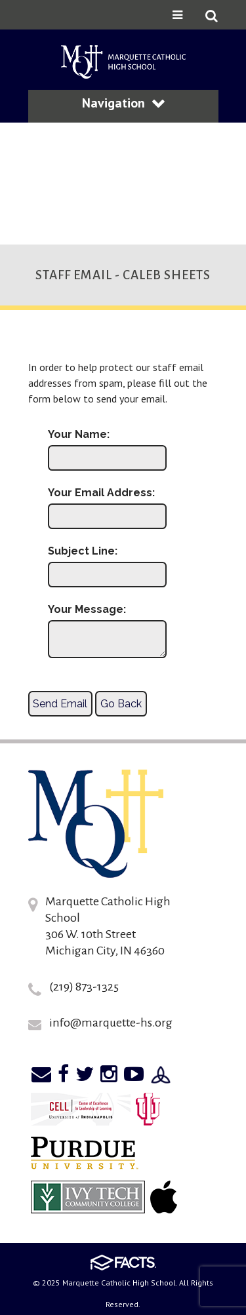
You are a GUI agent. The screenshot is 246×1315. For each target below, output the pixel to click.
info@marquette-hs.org (111, 1022)
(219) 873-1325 (84, 986)
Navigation (123, 102)
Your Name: (79, 434)
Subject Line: (82, 551)
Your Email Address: (101, 493)
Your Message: (87, 609)
